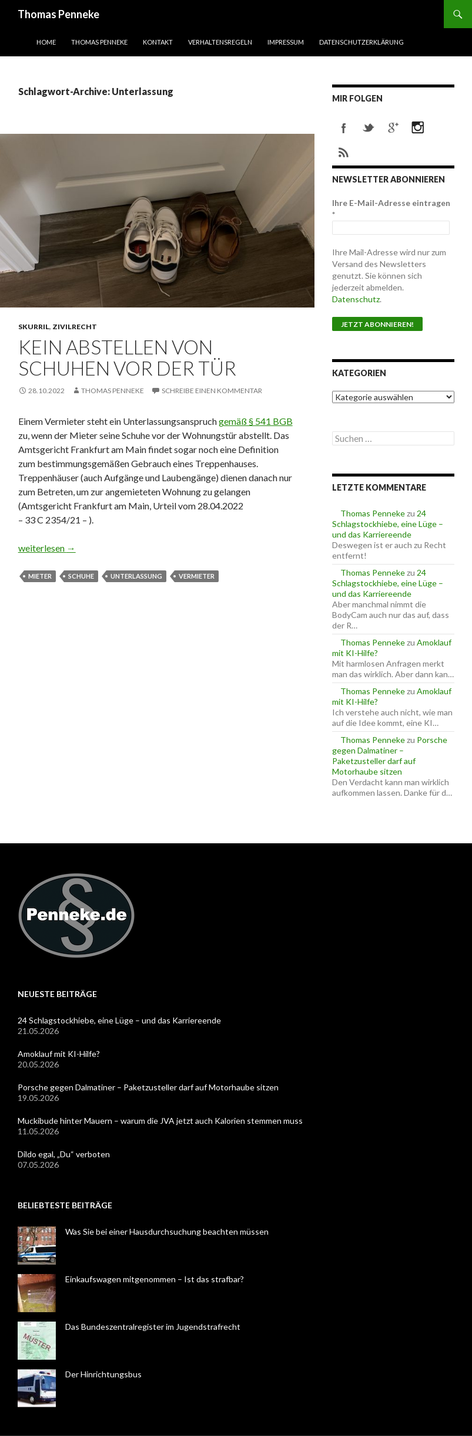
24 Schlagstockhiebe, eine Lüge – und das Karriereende (387, 523)
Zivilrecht (74, 326)
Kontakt (158, 42)
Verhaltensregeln (220, 42)
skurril (33, 326)
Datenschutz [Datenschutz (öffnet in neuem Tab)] (356, 299)
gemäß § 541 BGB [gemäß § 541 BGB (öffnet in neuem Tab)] (256, 421)
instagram (418, 128)
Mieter (40, 576)
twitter (368, 128)
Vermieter (197, 576)
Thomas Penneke (58, 14)
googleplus (393, 128)
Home (46, 42)
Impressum (285, 42)
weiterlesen (47, 547)
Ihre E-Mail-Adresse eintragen (391, 208)
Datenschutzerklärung (361, 42)
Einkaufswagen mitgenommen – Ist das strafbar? (154, 1279)
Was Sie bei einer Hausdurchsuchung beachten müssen (167, 1231)
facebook (344, 128)
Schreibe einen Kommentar (212, 390)
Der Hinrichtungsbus (103, 1374)
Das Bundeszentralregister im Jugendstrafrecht (152, 1327)
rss (344, 152)
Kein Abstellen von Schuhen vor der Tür (127, 357)
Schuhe (81, 576)
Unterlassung (136, 576)
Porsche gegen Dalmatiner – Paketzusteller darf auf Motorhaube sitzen (389, 755)
